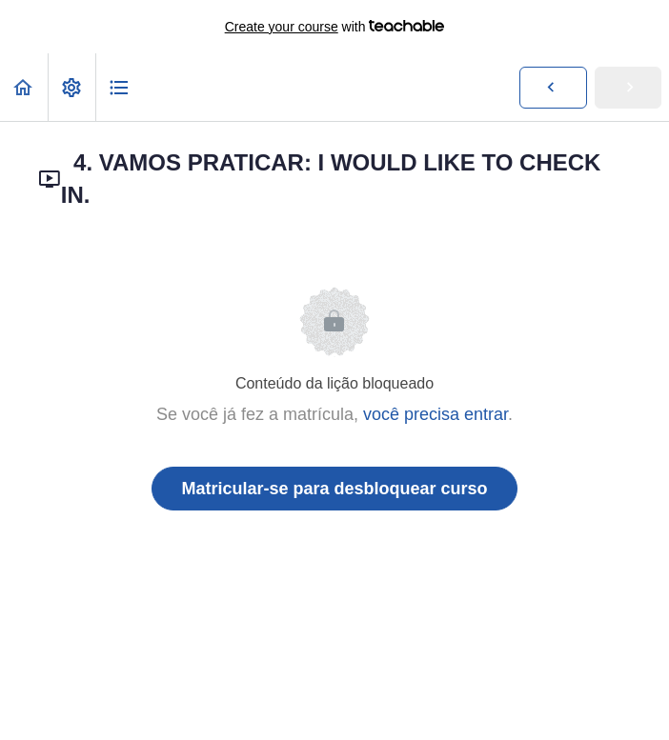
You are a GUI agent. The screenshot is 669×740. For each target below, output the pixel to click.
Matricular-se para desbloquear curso (334, 488)
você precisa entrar (435, 414)
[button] (24, 87)
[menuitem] (71, 87)
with (335, 26)
